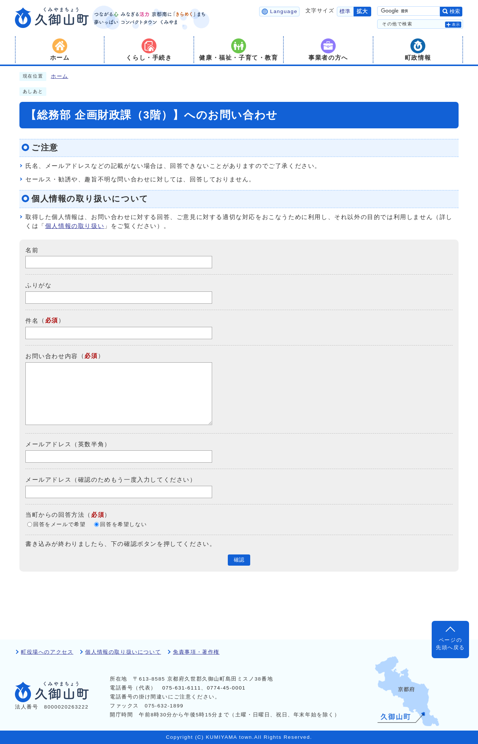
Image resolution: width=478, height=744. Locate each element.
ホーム (59, 76)
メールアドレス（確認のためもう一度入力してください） (110, 479)
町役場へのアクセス (47, 652)
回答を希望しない (123, 524)
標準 (345, 11)
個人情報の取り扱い (74, 226)
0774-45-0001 (226, 688)
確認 (239, 560)
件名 (31, 321)
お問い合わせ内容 (51, 356)
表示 (456, 24)
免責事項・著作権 (196, 652)
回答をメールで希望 (59, 524)
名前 (31, 250)
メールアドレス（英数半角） (68, 444)
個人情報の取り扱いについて (123, 652)
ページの (450, 644)
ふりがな (38, 285)
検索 (455, 11)
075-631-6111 (181, 688)
